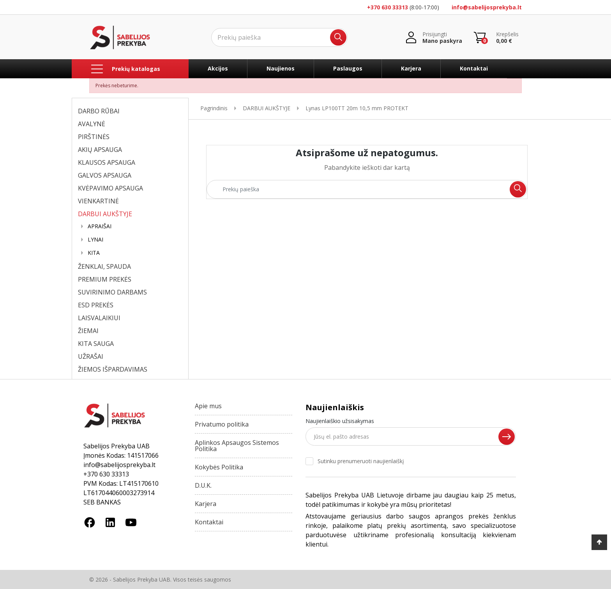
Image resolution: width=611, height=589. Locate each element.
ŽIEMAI (88, 331)
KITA (94, 253)
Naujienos (281, 68)
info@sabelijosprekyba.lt (487, 7)
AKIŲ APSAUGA (100, 149)
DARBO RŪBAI (99, 111)
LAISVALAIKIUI (99, 318)
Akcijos (218, 68)
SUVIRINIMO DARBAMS (112, 292)
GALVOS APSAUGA (104, 175)
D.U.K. (203, 485)
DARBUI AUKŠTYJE (105, 214)
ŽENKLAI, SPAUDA (104, 266)
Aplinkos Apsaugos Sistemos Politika (237, 445)
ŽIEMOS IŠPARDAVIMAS (112, 369)
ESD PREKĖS (95, 305)
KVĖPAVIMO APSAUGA (110, 188)
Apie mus (208, 406)
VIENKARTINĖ (98, 201)
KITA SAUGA (96, 343)
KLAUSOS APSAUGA (106, 162)
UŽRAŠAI (90, 356)
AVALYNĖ (91, 124)
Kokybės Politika (219, 467)
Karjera (411, 68)
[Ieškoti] (279, 37)
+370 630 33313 (387, 7)
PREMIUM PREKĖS (104, 279)
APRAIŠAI (99, 226)
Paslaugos (347, 68)
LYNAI (95, 239)
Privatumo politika (222, 424)
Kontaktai (474, 68)
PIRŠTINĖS (93, 137)
